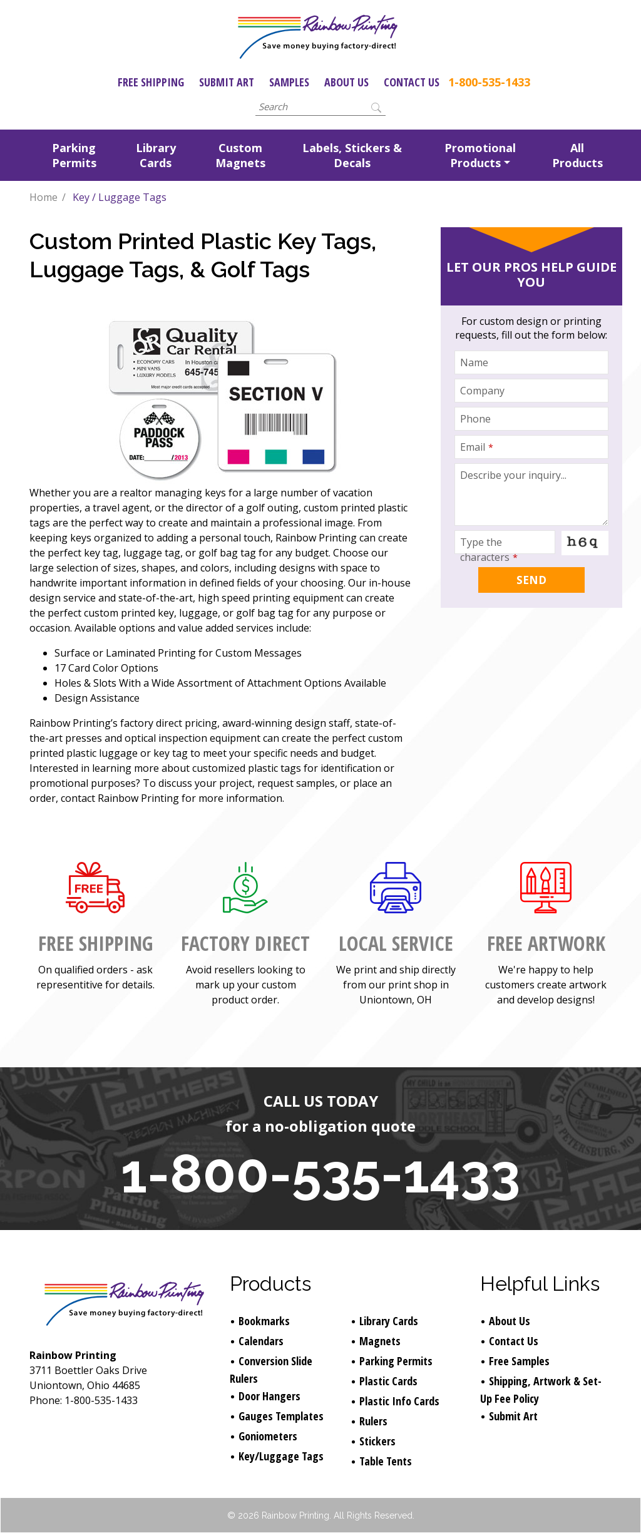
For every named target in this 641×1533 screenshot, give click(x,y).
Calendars (261, 1340)
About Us (346, 82)
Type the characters (489, 549)
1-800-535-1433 (489, 82)
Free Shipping (151, 82)
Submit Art (226, 82)
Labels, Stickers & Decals (352, 155)
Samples (289, 82)
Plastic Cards (388, 1380)
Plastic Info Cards (399, 1400)
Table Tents (385, 1461)
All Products (577, 155)
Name (474, 362)
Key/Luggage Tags (281, 1456)
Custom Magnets (240, 155)
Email (476, 447)
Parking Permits (74, 155)
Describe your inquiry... (513, 475)
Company (482, 390)
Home (43, 197)
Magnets (380, 1340)
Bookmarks (264, 1320)
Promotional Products (480, 155)
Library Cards (156, 155)
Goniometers (267, 1435)
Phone (475, 419)
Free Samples (519, 1360)
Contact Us (411, 82)
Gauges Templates (281, 1415)
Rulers (373, 1420)
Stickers (377, 1440)
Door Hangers (269, 1395)
